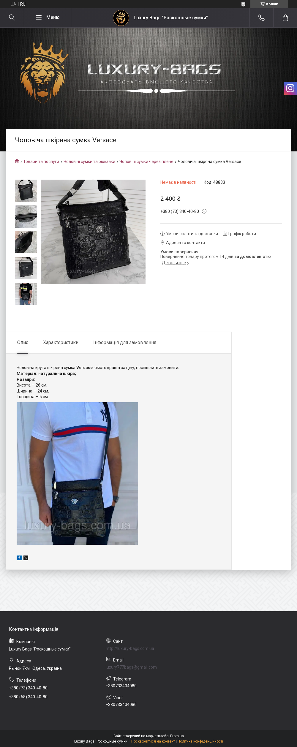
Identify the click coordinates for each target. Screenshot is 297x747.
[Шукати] (12, 17)
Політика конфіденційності (200, 741)
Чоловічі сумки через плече (146, 161)
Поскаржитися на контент (153, 741)
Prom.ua (177, 736)
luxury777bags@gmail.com (131, 667)
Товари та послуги (41, 161)
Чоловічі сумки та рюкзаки (89, 161)
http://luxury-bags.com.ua (130, 648)
